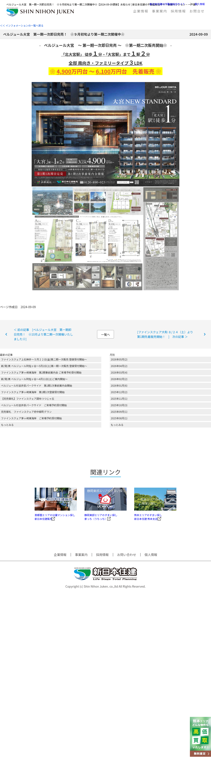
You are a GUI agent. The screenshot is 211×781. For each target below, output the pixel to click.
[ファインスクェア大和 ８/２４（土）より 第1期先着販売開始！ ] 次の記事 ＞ (166, 334)
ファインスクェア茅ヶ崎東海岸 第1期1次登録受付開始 (33, 392)
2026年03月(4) (119, 372)
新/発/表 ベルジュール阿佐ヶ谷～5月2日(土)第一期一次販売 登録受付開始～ (44, 366)
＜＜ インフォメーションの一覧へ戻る (21, 25)
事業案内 (159, 10)
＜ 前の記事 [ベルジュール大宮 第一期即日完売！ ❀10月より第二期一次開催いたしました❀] (43, 334)
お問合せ (197, 10)
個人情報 (200, 4)
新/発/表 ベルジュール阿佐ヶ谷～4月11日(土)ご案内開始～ (34, 379)
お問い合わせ (126, 560)
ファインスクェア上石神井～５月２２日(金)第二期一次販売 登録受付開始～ (44, 359)
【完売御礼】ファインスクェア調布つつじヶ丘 (27, 398)
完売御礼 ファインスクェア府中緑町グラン (26, 411)
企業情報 (140, 10)
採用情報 (178, 10)
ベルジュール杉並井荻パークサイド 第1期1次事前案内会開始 (36, 385)
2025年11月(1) (119, 398)
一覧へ (105, 334)
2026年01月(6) (119, 385)
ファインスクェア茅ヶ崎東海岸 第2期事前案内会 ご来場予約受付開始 (41, 372)
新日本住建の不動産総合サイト (167, 4)
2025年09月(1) (119, 411)
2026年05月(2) (119, 359)
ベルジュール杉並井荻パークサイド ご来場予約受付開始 (34, 405)
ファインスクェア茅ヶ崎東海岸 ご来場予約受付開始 (31, 418)
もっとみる (7, 424)
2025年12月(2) (119, 392)
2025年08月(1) (119, 418)
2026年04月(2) (119, 366)
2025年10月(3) (119, 405)
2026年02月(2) (119, 379)
